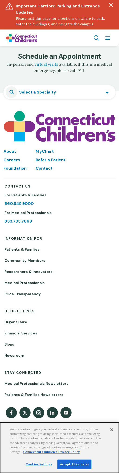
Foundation (15, 168)
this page (42, 18)
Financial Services (20, 333)
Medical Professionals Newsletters (36, 383)
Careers (11, 160)
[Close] (111, 430)
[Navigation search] (96, 38)
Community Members (24, 260)
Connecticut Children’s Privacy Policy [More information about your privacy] (51, 452)
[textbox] (39, 92)
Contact (44, 168)
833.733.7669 (18, 221)
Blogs (9, 344)
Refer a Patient (51, 160)
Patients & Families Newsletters (33, 394)
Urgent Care (15, 322)
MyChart (45, 151)
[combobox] (59, 92)
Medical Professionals (24, 282)
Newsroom (14, 355)
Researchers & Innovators (28, 271)
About (9, 151)
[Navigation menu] (107, 38)
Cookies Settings (39, 464)
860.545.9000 (19, 203)
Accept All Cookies (74, 464)
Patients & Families (22, 249)
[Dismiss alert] (111, 5)
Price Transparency (22, 294)
